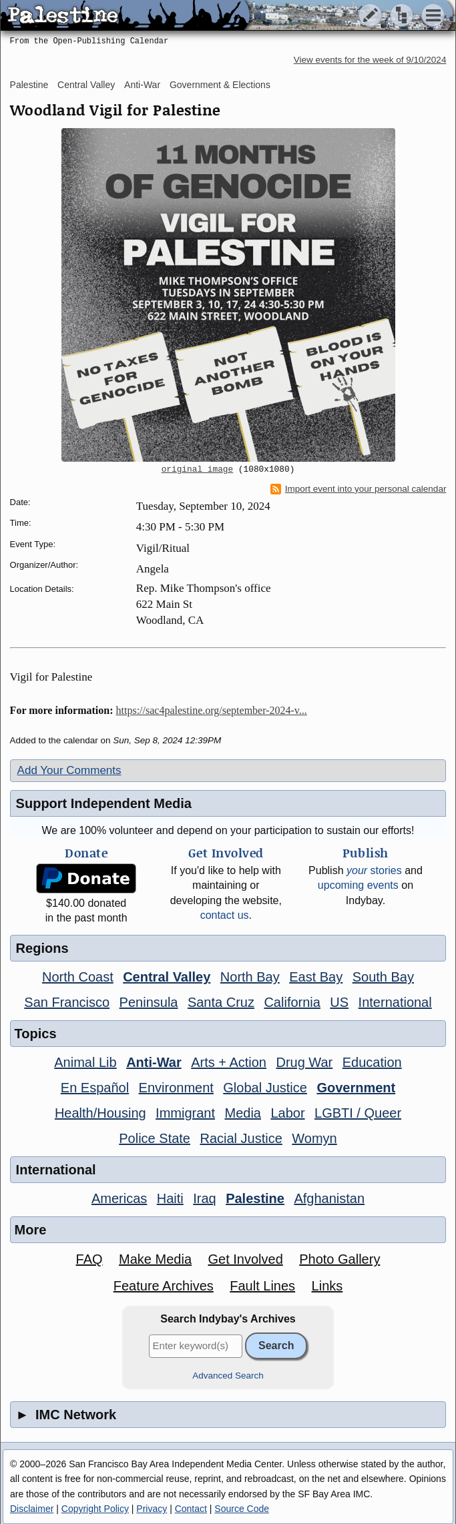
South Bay (383, 977)
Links (327, 1285)
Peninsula (149, 1002)
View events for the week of (370, 60)
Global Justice (265, 1087)
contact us (224, 915)
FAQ (89, 1259)
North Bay (250, 977)
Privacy (151, 1508)
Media (242, 1113)
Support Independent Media (104, 803)
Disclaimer (31, 1508)
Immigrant (185, 1113)
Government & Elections (220, 84)
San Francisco (66, 1002)
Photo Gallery (339, 1259)
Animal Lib (85, 1062)
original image (198, 470)
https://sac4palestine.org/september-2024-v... (211, 710)
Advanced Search (228, 1376)
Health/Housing (100, 1113)
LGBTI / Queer (357, 1113)
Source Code (241, 1508)
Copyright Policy (95, 1508)
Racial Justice (241, 1138)
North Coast (77, 977)
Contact (191, 1508)
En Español (95, 1087)
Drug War (304, 1062)
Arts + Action (228, 1062)
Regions (42, 948)
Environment (176, 1087)
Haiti (170, 1198)
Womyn (314, 1138)
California (292, 1002)
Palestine (29, 84)
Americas (119, 1198)
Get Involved (245, 1259)
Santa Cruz (221, 1002)
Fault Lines (262, 1285)
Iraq (204, 1198)
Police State (154, 1138)
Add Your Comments (69, 770)
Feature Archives (163, 1285)
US (339, 1002)
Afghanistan (329, 1198)
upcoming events (358, 885)
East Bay (316, 977)
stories (374, 870)
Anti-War (142, 84)
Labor (287, 1113)
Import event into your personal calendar (358, 489)
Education (372, 1062)
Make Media (155, 1259)
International (395, 1002)
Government (355, 1087)
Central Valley (86, 84)
